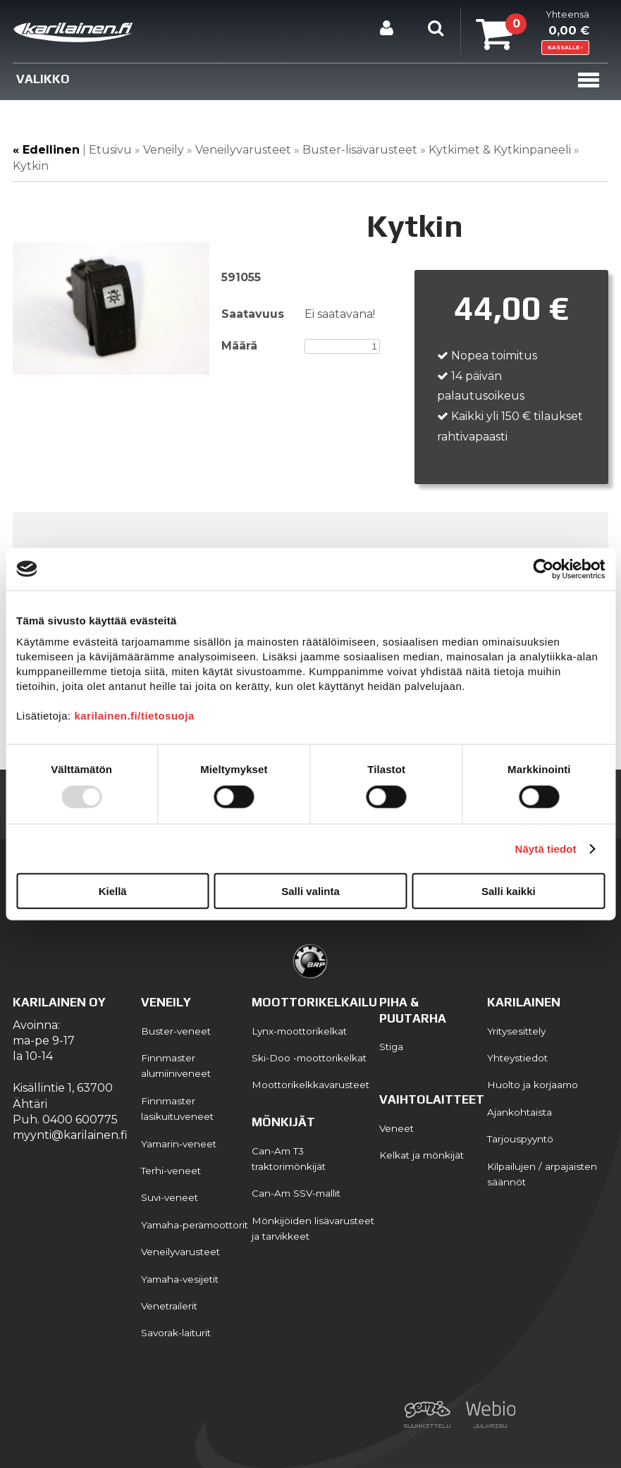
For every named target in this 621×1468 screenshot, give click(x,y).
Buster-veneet (176, 1031)
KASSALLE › (565, 47)
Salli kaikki (508, 891)
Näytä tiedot (546, 848)
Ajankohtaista (519, 1112)
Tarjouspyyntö (520, 1139)
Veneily (163, 149)
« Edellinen (46, 149)
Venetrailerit (169, 1306)
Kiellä (113, 891)
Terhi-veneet (171, 1170)
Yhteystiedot (517, 1057)
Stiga (391, 1046)
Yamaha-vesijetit (180, 1279)
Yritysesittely (516, 1031)
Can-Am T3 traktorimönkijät (289, 1158)
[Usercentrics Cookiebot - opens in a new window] (543, 568)
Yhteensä (532, 24)
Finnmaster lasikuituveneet (177, 1108)
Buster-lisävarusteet (359, 149)
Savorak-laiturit (176, 1332)
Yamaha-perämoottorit (194, 1224)
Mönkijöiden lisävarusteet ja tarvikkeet (313, 1228)
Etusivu (110, 149)
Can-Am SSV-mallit (296, 1193)
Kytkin (31, 166)
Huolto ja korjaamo (532, 1084)
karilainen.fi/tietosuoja (134, 716)
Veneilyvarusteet (244, 149)
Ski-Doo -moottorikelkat (309, 1057)
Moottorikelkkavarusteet (310, 1084)
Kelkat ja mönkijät (421, 1155)
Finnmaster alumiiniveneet (176, 1065)
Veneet (396, 1128)
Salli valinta (310, 891)
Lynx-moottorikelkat (299, 1031)
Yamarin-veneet (178, 1143)
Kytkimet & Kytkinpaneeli (500, 149)
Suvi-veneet (169, 1197)
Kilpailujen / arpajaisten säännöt (542, 1174)
